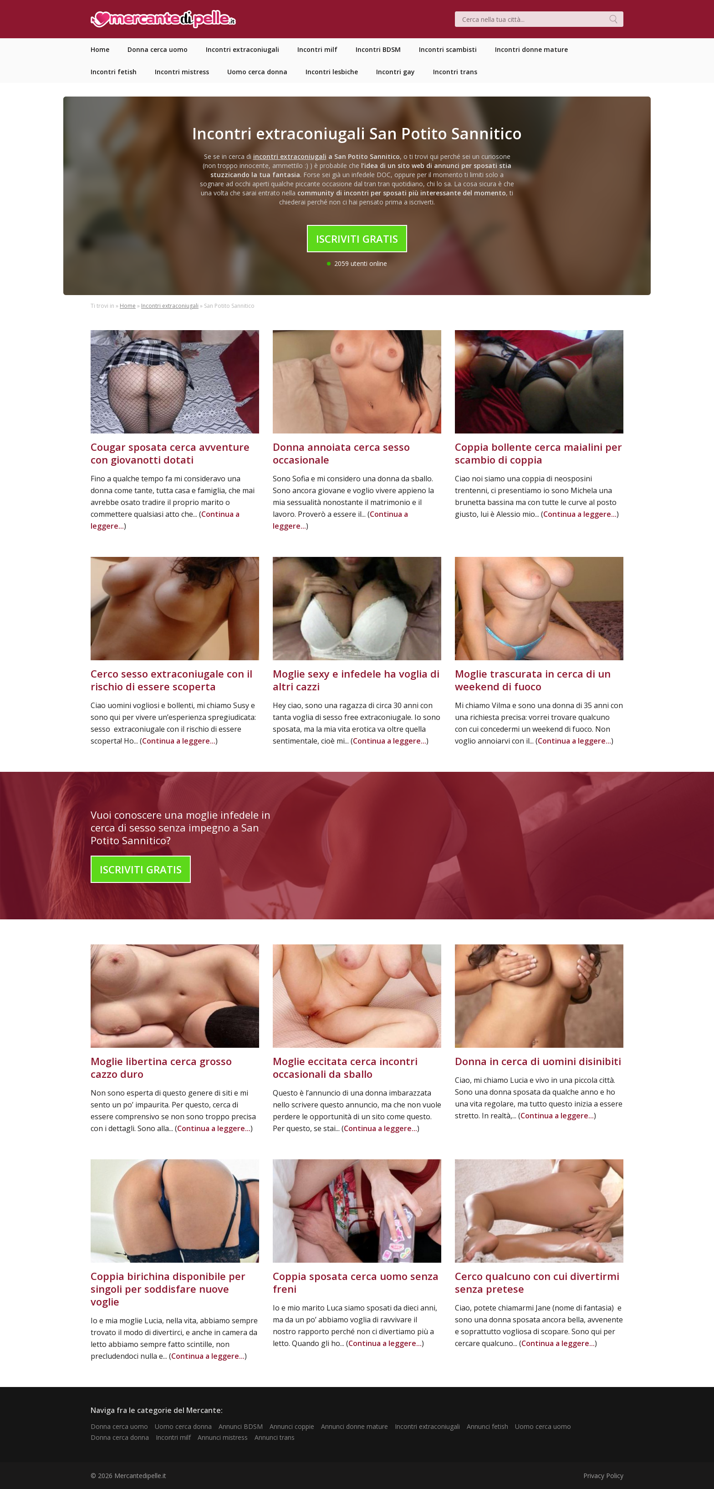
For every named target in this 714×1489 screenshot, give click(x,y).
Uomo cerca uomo (543, 1426)
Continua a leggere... (580, 514)
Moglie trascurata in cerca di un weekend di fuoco (533, 680)
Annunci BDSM (241, 1426)
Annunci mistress (223, 1437)
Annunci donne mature (354, 1426)
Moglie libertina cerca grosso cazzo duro (161, 1067)
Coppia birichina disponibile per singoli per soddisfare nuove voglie (168, 1288)
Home (128, 306)
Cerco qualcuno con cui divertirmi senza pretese (537, 1282)
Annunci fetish (487, 1426)
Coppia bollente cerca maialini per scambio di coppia (538, 453)
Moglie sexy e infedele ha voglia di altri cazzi (356, 680)
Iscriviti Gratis (357, 238)
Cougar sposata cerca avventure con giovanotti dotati (170, 453)
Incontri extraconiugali (170, 306)
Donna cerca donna (120, 1437)
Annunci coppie (292, 1426)
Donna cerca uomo (119, 1426)
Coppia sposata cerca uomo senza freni (356, 1282)
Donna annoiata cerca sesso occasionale (341, 453)
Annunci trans (275, 1437)
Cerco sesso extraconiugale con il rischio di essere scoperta (171, 680)
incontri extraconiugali (289, 156)
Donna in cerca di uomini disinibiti (538, 1061)
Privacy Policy (603, 1475)
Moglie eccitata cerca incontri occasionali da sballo (345, 1067)
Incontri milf (173, 1437)
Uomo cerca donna (183, 1426)
